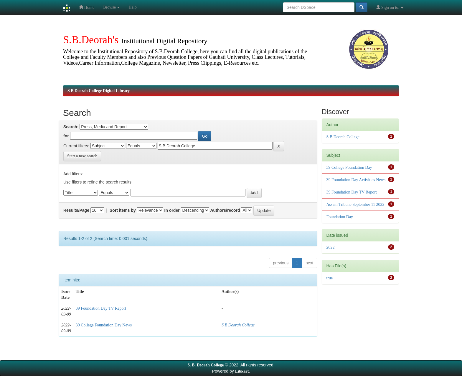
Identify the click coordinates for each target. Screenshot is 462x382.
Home (86, 7)
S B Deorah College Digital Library (98, 91)
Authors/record (225, 210)
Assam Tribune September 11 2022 (355, 204)
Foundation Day (339, 217)
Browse (111, 7)
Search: (70, 126)
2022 (330, 247)
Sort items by (123, 210)
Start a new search (82, 156)
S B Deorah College (238, 325)
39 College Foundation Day (349, 167)
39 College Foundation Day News (104, 325)
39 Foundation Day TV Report (101, 308)
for (66, 136)
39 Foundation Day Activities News (356, 180)
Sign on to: (389, 7)
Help (132, 7)
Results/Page (76, 210)
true (329, 278)
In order (172, 210)
